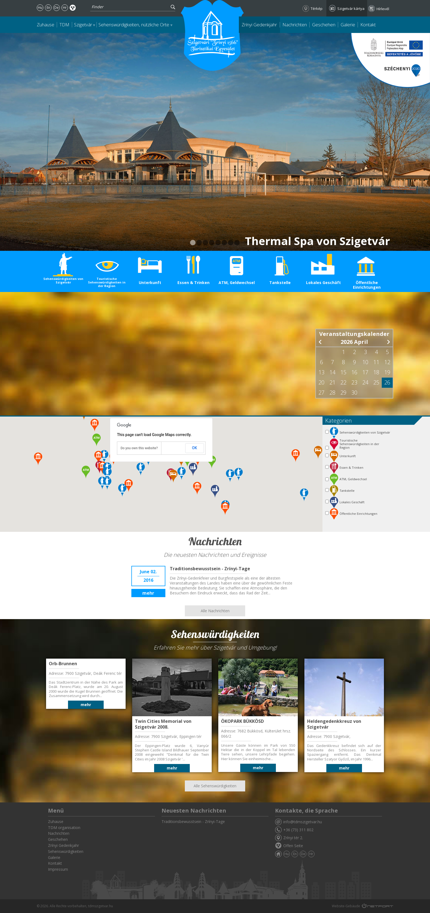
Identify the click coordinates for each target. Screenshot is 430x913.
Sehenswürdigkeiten (65, 851)
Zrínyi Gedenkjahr (259, 24)
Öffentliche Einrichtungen (367, 285)
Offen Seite (293, 845)
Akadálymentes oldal (73, 7)
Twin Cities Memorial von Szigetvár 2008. (163, 724)
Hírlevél (383, 8)
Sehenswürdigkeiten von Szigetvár (63, 280)
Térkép (316, 8)
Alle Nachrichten (215, 610)
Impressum (58, 869)
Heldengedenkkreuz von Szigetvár (334, 724)
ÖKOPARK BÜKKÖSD (242, 721)
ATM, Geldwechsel (237, 282)
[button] (304, 495)
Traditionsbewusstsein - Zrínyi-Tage (210, 569)
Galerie (348, 24)
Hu (40, 7)
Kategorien (338, 420)
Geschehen (323, 24)
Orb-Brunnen (63, 664)
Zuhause (45, 24)
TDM (64, 24)
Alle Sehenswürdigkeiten (215, 785)
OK (194, 448)
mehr (148, 593)
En (48, 7)
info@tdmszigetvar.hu (302, 821)
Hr (65, 7)
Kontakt (368, 24)
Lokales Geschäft (323, 282)
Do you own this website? (139, 448)
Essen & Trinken (193, 282)
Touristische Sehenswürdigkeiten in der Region (107, 282)
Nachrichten (294, 24)
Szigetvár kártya (350, 8)
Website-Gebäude (346, 906)
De (56, 7)
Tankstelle (280, 282)
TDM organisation (64, 827)
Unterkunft (150, 282)
